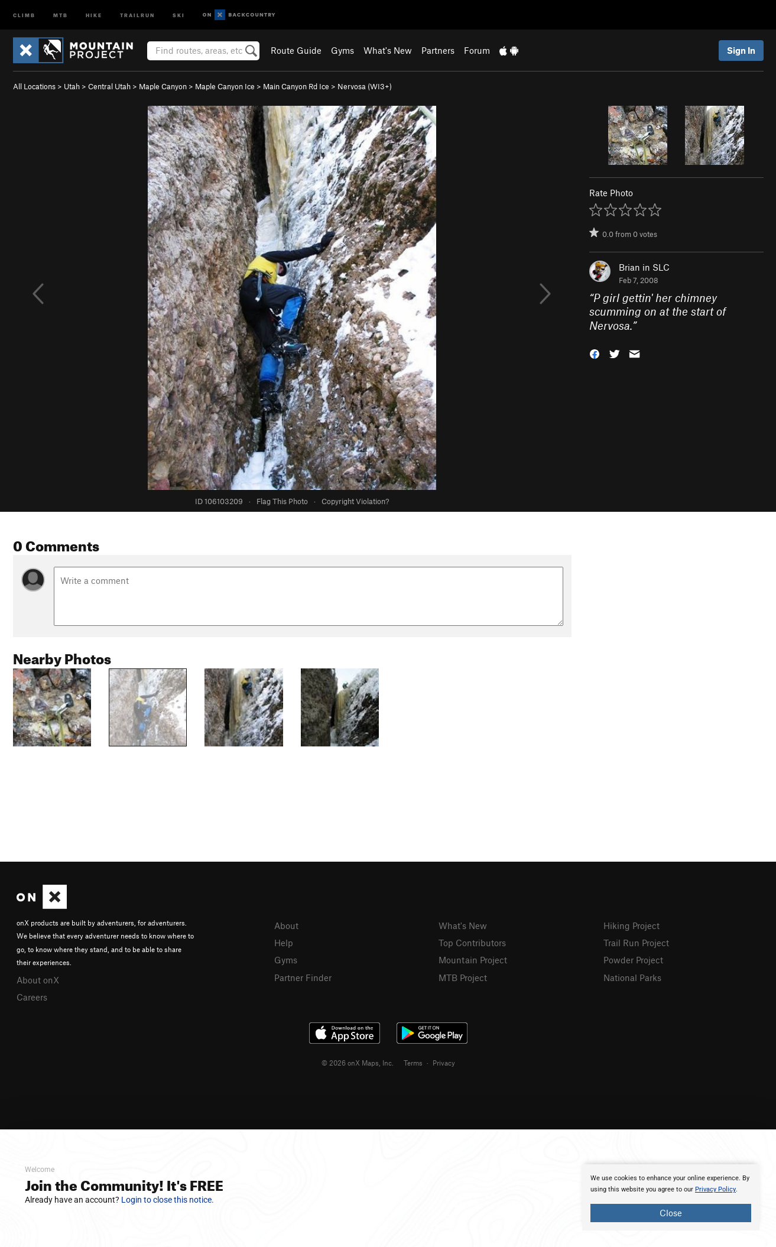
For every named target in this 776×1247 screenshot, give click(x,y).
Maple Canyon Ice (225, 86)
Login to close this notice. (167, 1199)
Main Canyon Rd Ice (296, 86)
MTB (60, 14)
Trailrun (137, 14)
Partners (437, 50)
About (286, 925)
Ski (179, 14)
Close (671, 1212)
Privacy (444, 1062)
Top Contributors (472, 942)
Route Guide (296, 50)
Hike (94, 14)
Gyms (342, 50)
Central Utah (109, 86)
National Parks (632, 977)
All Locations (34, 86)
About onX (38, 980)
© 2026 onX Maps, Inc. (358, 1062)
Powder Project (633, 959)
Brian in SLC (644, 267)
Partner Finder (303, 977)
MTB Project (463, 977)
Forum (477, 50)
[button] (594, 353)
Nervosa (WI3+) (364, 86)
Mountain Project (473, 959)
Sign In (741, 50)
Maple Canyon (163, 86)
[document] (670, 1197)
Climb (24, 14)
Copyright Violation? (355, 501)
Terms (413, 1062)
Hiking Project (631, 925)
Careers (32, 997)
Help (283, 942)
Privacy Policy (715, 1189)
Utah (72, 86)
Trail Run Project (636, 942)
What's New (387, 50)
